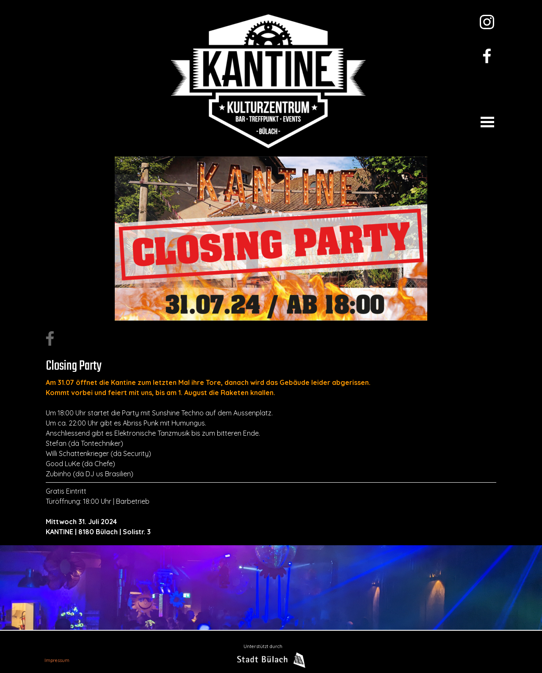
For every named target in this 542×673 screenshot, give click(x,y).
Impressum (56, 660)
